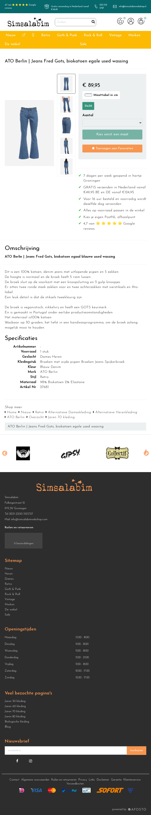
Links (92, 779)
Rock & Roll (93, 35)
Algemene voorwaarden (35, 779)
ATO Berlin (15, 417)
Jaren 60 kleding (15, 706)
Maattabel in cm (101, 95)
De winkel (12, 44)
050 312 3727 (103, 6)
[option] (28, 453)
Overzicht (35, 417)
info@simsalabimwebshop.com (29, 519)
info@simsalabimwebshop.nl (132, 7)
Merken (134, 35)
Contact (14, 779)
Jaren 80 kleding (15, 716)
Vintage (115, 35)
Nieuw (11, 35)
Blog (8, 726)
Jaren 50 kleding (15, 701)
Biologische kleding (17, 721)
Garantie (116, 779)
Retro (45, 35)
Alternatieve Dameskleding (68, 412)
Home (11, 412)
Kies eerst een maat (112, 134)
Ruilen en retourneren (63, 779)
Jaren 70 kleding (60, 417)
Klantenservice (132, 779)
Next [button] (146, 453)
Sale (83, 44)
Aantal (87, 115)
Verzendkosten (75, 783)
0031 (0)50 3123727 (21, 513)
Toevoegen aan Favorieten (112, 148)
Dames (9, 578)
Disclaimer (103, 779)
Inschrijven (136, 750)
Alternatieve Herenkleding (115, 412)
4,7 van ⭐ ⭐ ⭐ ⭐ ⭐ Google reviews (20, 6)
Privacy (82, 779)
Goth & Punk (67, 35)
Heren (9, 573)
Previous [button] (5, 453)
